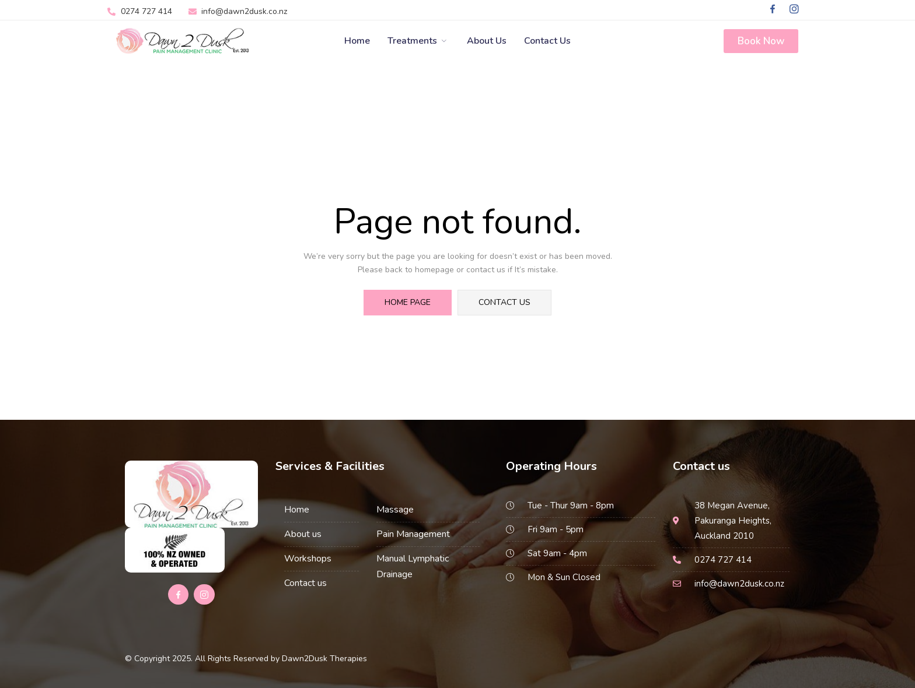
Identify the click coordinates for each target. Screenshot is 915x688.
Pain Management (413, 534)
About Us (487, 40)
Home (357, 40)
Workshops (307, 558)
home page (408, 302)
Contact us (547, 40)
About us (303, 534)
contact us (504, 302)
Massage (395, 509)
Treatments (418, 40)
